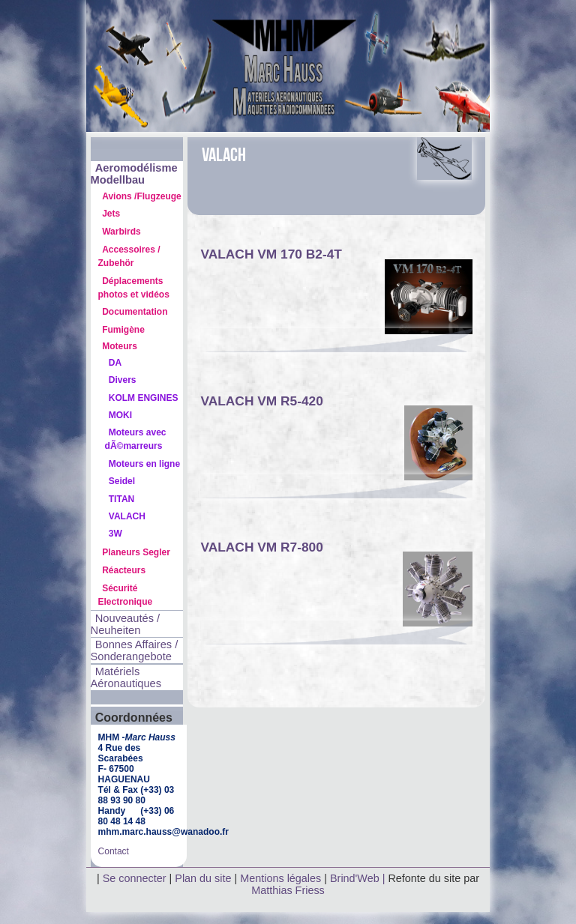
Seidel (122, 481)
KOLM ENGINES (143, 398)
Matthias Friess (288, 890)
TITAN (121, 499)
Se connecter (134, 878)
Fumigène (123, 329)
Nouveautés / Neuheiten (125, 624)
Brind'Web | (359, 878)
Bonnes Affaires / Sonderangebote (134, 650)
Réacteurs (124, 570)
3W (115, 533)
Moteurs (119, 346)
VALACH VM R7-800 (261, 547)
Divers (122, 380)
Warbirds (121, 231)
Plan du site (203, 878)
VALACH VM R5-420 (261, 400)
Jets (111, 213)
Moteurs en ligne (144, 464)
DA (115, 362)
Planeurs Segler (136, 552)
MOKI (120, 415)
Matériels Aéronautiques (126, 677)
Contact (113, 851)
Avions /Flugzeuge (142, 196)
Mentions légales (282, 878)
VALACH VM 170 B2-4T (270, 254)
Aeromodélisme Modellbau (134, 174)
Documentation (134, 312)
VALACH (127, 516)
